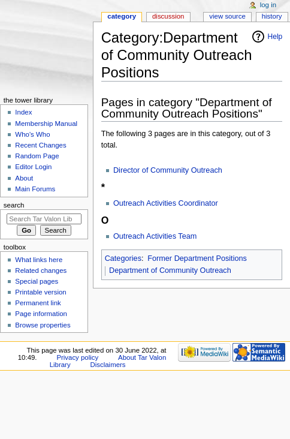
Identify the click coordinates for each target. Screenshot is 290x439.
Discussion (168, 16)
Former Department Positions (197, 258)
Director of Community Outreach (167, 170)
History (272, 16)
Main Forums (35, 189)
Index (23, 112)
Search (14, 205)
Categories (123, 258)
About (24, 178)
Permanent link (38, 302)
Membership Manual (46, 123)
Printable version (40, 292)
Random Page (37, 156)
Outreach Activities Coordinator (165, 203)
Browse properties (42, 325)
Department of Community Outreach (170, 270)
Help (275, 36)
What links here (38, 259)
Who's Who (32, 134)
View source (227, 16)
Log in (268, 4)
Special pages (36, 281)
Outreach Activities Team (155, 236)
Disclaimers (108, 364)
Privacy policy (77, 357)
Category (121, 16)
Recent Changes (40, 145)
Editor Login (33, 166)
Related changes (41, 270)
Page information (41, 313)
